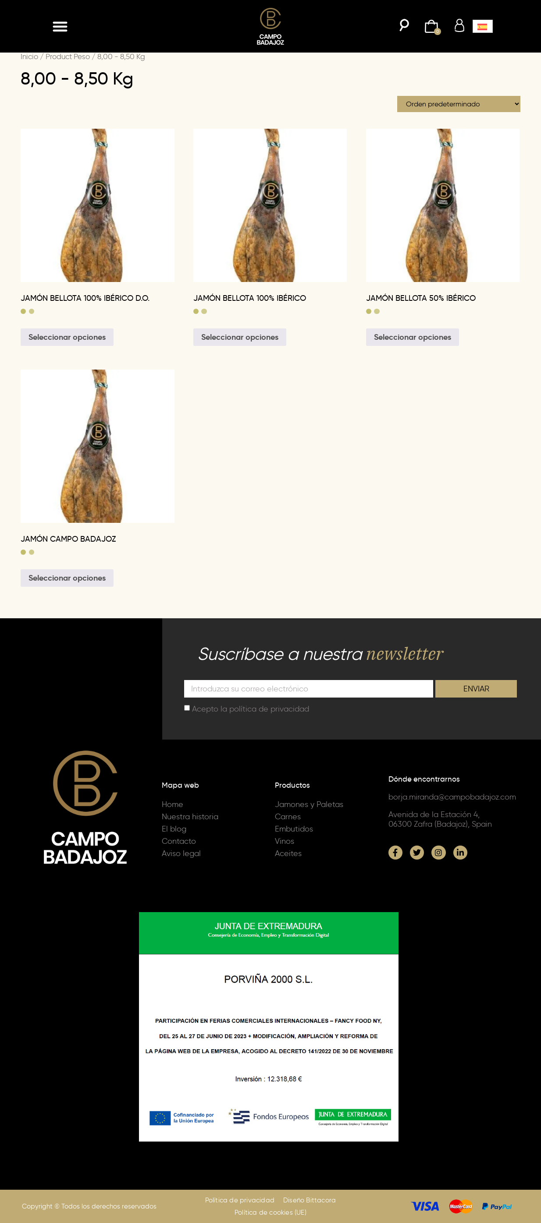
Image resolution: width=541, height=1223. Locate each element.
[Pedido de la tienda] (458, 104)
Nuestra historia (190, 816)
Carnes (288, 816)
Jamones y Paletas (309, 804)
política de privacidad (269, 709)
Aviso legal (181, 853)
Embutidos (294, 829)
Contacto (179, 841)
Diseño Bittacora (309, 1200)
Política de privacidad (239, 1200)
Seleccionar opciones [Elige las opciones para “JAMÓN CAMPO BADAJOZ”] (67, 578)
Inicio (29, 56)
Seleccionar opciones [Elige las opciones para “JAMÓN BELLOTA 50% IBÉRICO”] (412, 337)
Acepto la (250, 709)
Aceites (288, 853)
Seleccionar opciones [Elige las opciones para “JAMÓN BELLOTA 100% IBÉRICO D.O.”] (67, 337)
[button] (60, 26)
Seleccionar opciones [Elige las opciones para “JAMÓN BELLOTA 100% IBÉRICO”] (239, 337)
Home (172, 804)
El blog (174, 829)
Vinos (284, 841)
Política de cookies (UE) (270, 1212)
